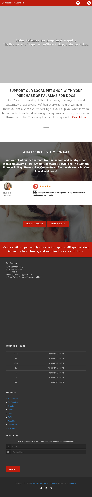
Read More (79, 117)
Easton (62, 167)
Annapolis (57, 160)
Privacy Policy (36, 483)
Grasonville (75, 167)
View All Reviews (34, 224)
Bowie (63, 163)
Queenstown (48, 167)
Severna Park (24, 163)
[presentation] (19, 459)
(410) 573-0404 (12, 272)
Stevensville (31, 167)
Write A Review (58, 224)
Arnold (38, 163)
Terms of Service (50, 483)
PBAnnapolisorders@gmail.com (19, 275)
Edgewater (50, 163)
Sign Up (13, 469)
